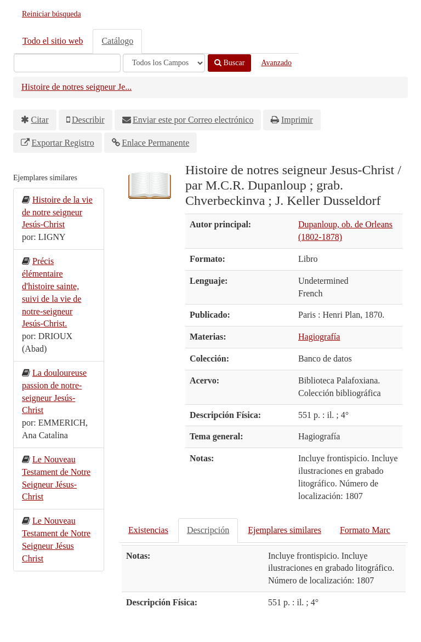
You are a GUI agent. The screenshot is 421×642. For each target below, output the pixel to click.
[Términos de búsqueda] (67, 63)
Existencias (148, 530)
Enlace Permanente (155, 142)
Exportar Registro (63, 142)
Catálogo (117, 40)
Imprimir (297, 119)
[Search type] (164, 63)
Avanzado (276, 63)
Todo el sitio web (52, 40)
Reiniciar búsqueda (51, 14)
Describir (88, 119)
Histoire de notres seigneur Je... (76, 86)
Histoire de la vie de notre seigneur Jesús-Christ (57, 212)
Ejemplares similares (284, 530)
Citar (40, 119)
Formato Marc (365, 530)
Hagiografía (319, 336)
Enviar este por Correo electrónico (193, 119)
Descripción (208, 530)
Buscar (229, 63)
